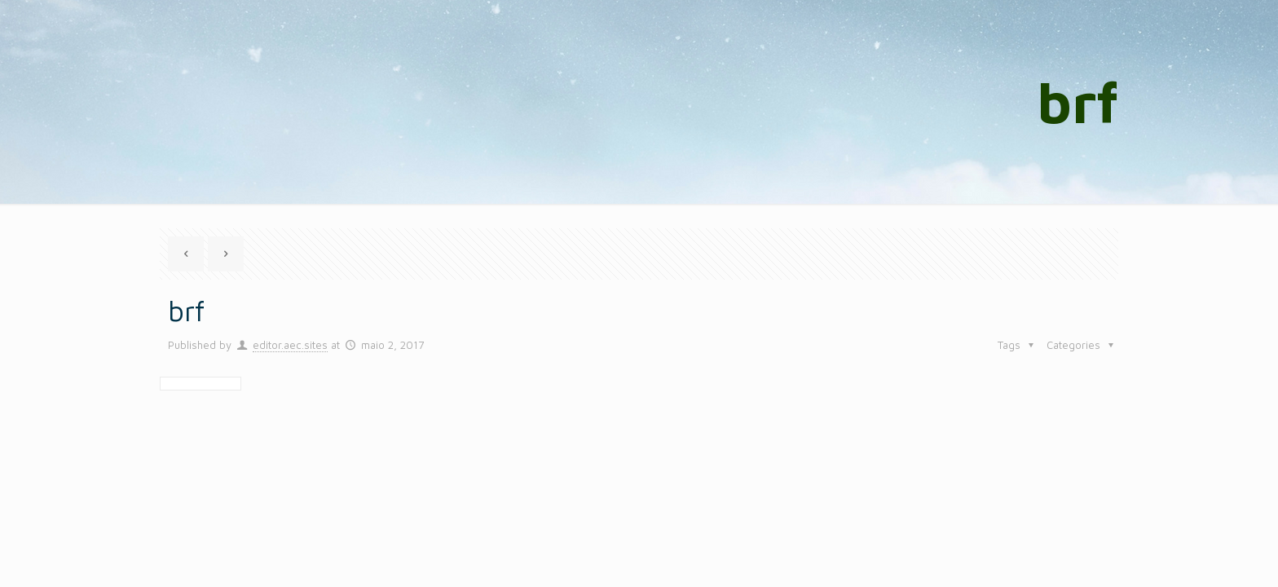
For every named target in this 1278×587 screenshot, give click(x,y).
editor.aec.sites (290, 344)
